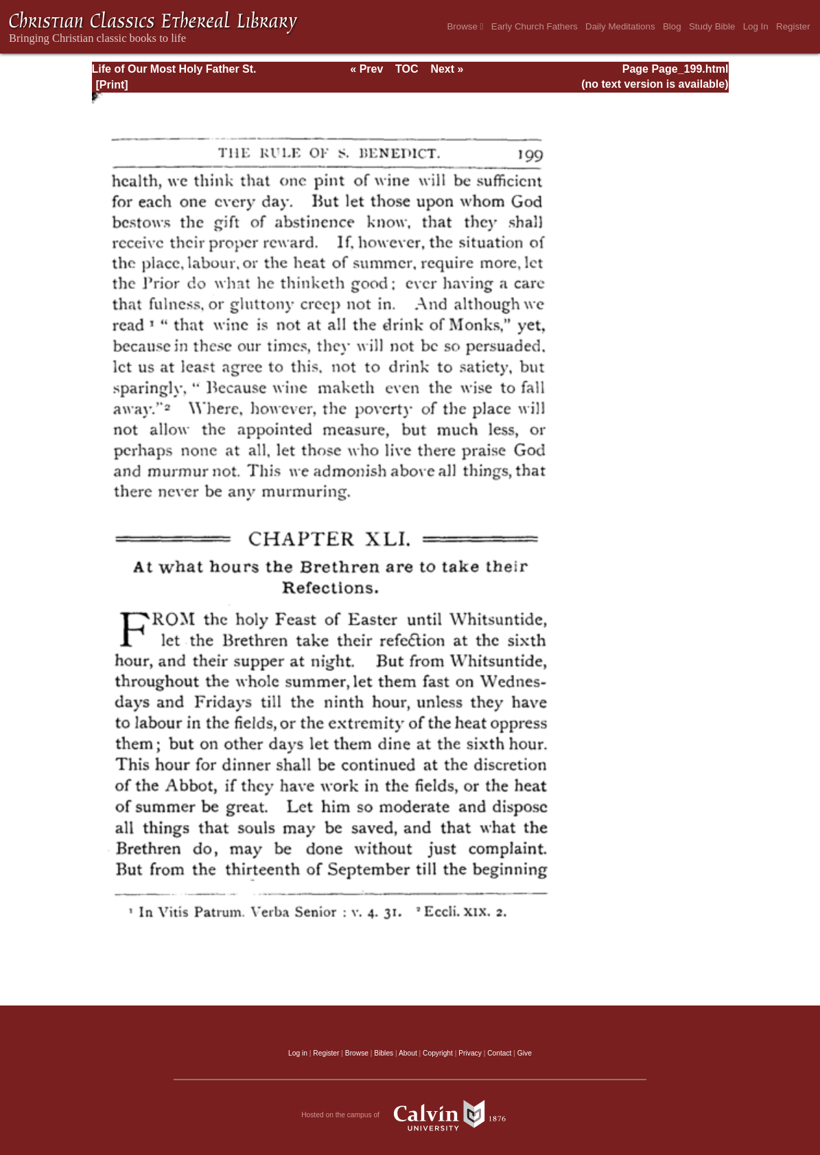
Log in (297, 1053)
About (408, 1053)
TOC (406, 69)
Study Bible (712, 26)
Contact (499, 1053)
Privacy (470, 1053)
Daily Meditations (620, 26)
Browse (465, 26)
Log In (756, 26)
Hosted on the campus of (410, 1115)
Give (524, 1053)
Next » (446, 69)
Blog (672, 26)
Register (793, 26)
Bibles (383, 1053)
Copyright (438, 1053)
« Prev (366, 69)
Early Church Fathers (534, 26)
